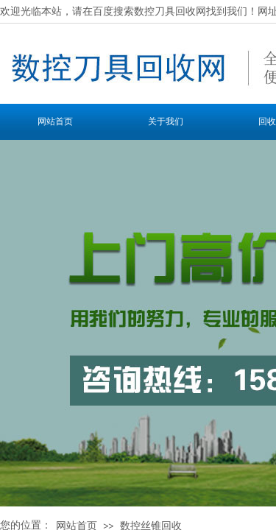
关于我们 (165, 121)
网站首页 (55, 121)
